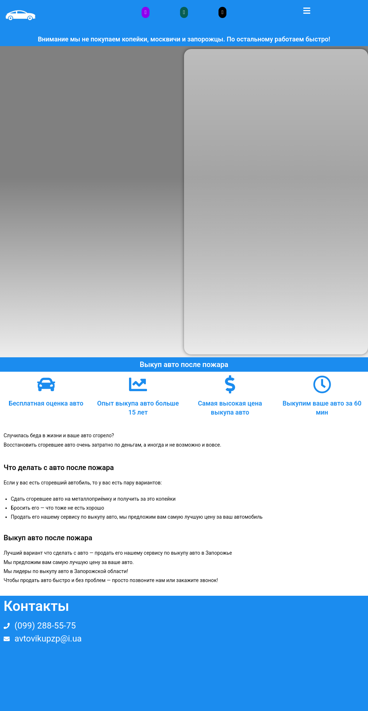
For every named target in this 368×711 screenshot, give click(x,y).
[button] (306, 10)
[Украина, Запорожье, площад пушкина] (276, 653)
